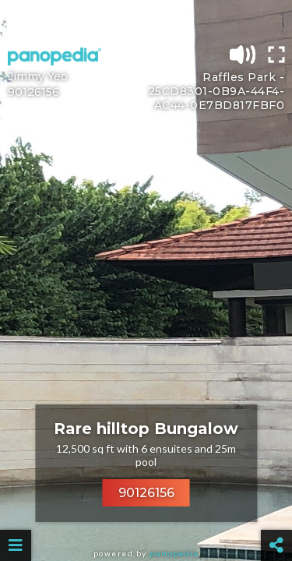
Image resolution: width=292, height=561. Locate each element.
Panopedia (174, 554)
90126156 (146, 492)
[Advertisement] (146, 19)
